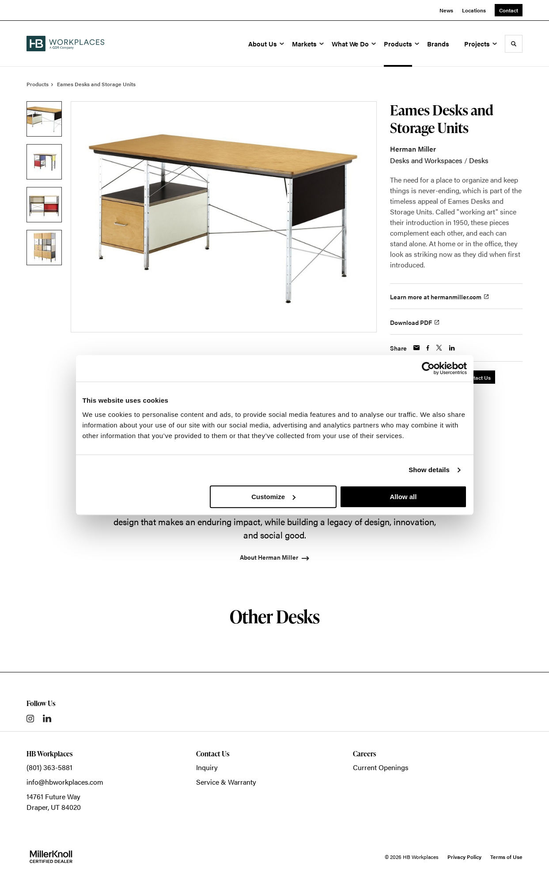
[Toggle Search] (513, 44)
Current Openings (381, 767)
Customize (273, 496)
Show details (429, 469)
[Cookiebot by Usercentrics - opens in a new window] (428, 368)
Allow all (403, 496)
